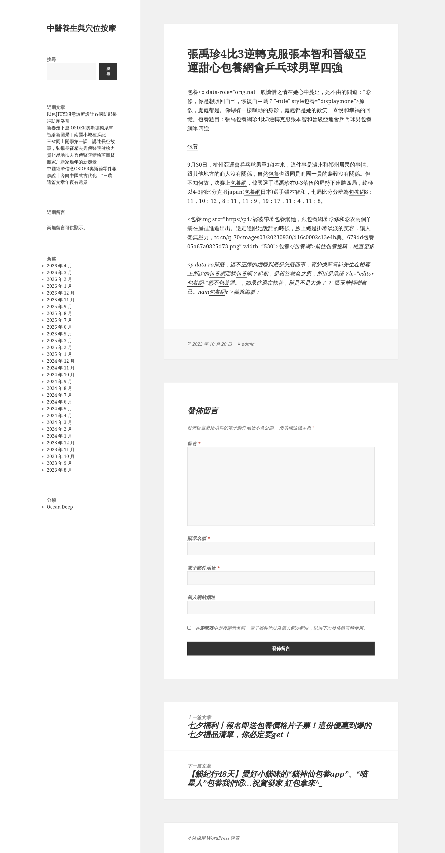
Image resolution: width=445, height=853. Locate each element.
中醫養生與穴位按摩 (81, 28)
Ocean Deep (60, 507)
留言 (194, 443)
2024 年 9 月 (59, 381)
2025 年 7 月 (59, 320)
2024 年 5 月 (59, 409)
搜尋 (51, 59)
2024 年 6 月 (59, 402)
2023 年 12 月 (61, 443)
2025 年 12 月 (61, 293)
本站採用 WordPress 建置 (213, 838)
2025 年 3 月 (59, 340)
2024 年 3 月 (59, 422)
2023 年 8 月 (59, 470)
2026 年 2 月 (59, 279)
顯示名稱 (198, 538)
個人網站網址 (201, 597)
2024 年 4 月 (59, 415)
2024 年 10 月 (61, 374)
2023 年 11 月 (61, 449)
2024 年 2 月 (59, 429)
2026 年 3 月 (59, 272)
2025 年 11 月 (61, 300)
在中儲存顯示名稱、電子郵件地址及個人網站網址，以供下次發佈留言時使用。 (281, 628)
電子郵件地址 (203, 568)
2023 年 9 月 (59, 463)
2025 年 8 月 (59, 313)
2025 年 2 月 (59, 347)
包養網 (244, 119)
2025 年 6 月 (59, 327)
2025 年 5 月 (59, 334)
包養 (192, 92)
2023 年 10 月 (61, 456)
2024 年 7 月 (59, 395)
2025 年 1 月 (59, 354)
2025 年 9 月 (59, 306)
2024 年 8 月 (59, 388)
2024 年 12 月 (61, 361)
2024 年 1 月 (59, 436)
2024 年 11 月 (61, 368)
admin (248, 344)
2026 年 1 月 (59, 286)
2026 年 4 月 (59, 265)
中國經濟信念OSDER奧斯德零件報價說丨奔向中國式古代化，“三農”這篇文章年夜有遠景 (82, 175)
